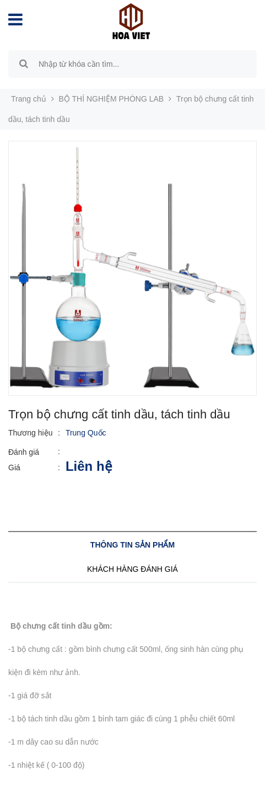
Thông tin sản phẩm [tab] (132, 544)
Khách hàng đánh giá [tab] (132, 569)
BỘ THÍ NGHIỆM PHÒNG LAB (111, 98)
